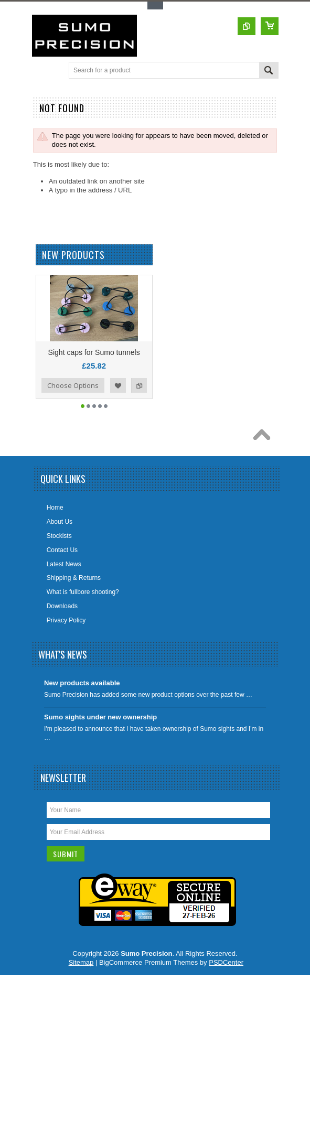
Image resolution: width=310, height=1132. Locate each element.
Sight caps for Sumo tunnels (94, 362)
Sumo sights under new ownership (100, 726)
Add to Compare (139, 394)
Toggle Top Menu (155, 5)
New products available (82, 692)
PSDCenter (226, 972)
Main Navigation (41, 71)
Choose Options (73, 395)
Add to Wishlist (118, 394)
